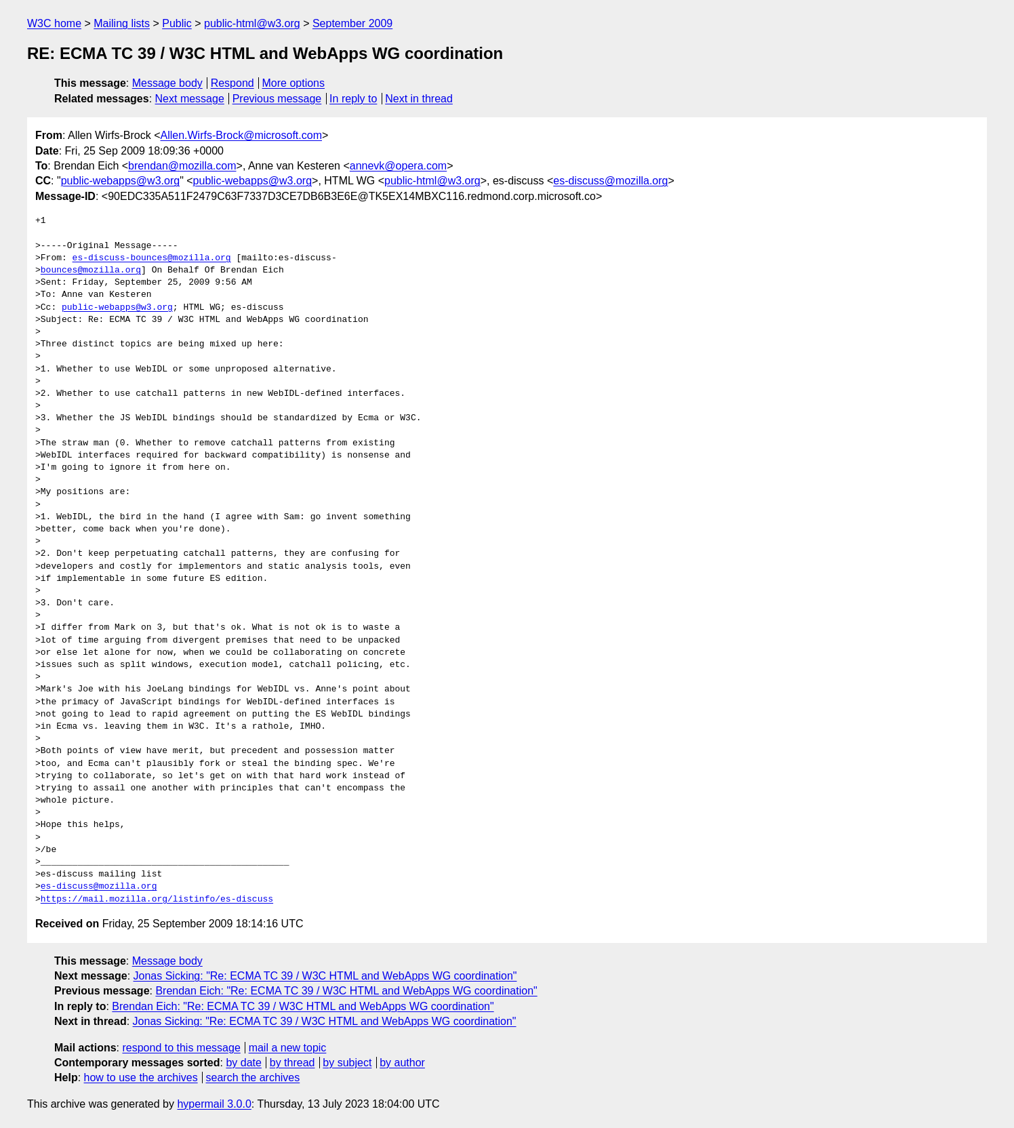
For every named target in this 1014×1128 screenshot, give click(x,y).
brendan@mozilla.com (182, 166)
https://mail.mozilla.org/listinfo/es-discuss (157, 899)
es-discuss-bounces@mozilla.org (152, 258)
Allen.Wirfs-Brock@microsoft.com (241, 135)
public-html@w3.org (252, 23)
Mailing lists (122, 23)
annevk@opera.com (398, 166)
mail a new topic (288, 1047)
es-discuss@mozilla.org (610, 180)
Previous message (277, 98)
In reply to (353, 98)
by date (243, 1062)
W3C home (54, 23)
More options (293, 83)
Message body (167, 83)
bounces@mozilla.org (91, 270)
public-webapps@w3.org (120, 180)
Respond (232, 83)
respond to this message (181, 1047)
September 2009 (352, 23)
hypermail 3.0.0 (214, 1104)
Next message (189, 98)
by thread (292, 1062)
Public (177, 23)
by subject (347, 1062)
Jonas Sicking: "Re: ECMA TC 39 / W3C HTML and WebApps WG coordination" (325, 976)
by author (402, 1062)
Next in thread (419, 98)
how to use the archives (141, 1077)
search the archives (253, 1077)
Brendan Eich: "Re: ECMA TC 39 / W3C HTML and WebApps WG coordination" (346, 990)
